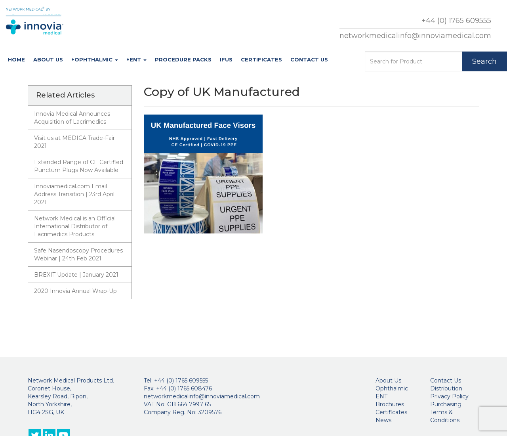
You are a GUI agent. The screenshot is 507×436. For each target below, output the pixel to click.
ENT (381, 396)
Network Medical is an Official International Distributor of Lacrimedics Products (75, 226)
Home (16, 59)
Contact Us (309, 59)
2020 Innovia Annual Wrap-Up (75, 290)
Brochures (389, 404)
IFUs (226, 59)
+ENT (136, 59)
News (383, 420)
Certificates (261, 59)
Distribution (446, 388)
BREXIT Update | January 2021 (76, 274)
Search (484, 61)
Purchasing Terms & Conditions (445, 412)
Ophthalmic (391, 388)
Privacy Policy (449, 396)
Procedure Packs (183, 59)
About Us (48, 59)
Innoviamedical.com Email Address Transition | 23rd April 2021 (74, 194)
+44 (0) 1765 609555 (456, 20)
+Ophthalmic (94, 59)
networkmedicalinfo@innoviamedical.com (415, 35)
